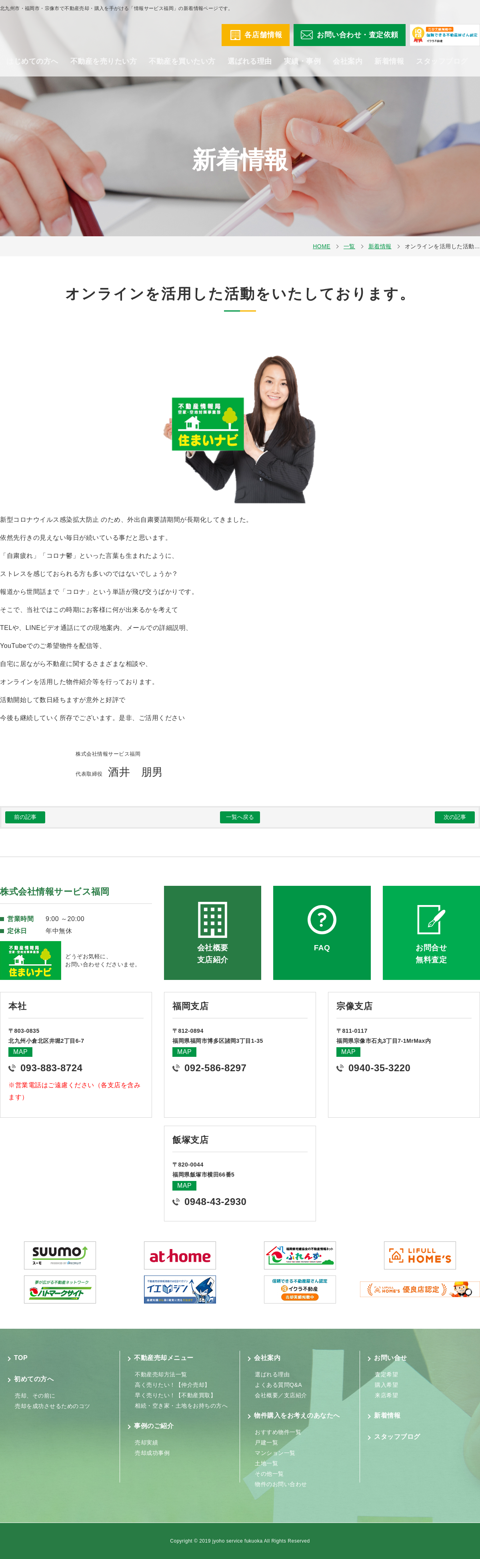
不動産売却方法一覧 (161, 1374)
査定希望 (386, 1374)
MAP (20, 1051)
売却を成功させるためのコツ (52, 1406)
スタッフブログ (442, 68)
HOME (321, 246)
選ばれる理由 (250, 68)
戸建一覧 (266, 1442)
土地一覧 (266, 1463)
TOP (21, 1357)
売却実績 (146, 1442)
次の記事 (455, 817)
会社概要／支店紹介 (281, 1395)
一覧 (349, 246)
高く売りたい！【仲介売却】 (172, 1385)
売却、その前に (35, 1395)
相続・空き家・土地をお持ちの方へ (181, 1405)
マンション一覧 (275, 1453)
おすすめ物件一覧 (278, 1432)
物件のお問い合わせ (281, 1484)
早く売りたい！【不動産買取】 (175, 1395)
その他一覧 (269, 1473)
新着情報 (389, 68)
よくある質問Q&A (278, 1385)
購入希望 (386, 1385)
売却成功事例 (152, 1453)
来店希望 (386, 1395)
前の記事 (25, 817)
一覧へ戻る (240, 817)
